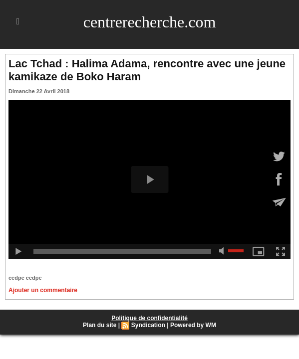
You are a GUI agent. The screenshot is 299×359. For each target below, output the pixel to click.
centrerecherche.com (149, 22)
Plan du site (99, 325)
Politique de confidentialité (149, 318)
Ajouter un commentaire (42, 290)
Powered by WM (193, 325)
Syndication (148, 325)
